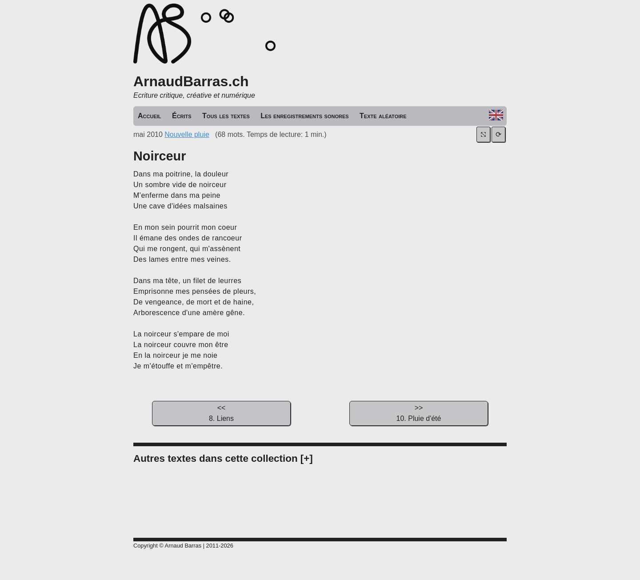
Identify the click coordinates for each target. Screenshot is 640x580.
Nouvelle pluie (186, 134)
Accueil (149, 116)
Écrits (182, 116)
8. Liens (221, 412)
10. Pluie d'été (418, 412)
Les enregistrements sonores (304, 116)
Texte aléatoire (383, 116)
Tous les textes (226, 116)
